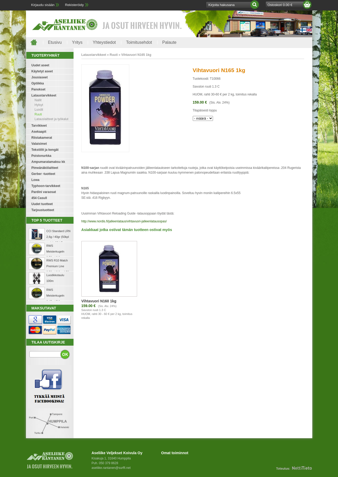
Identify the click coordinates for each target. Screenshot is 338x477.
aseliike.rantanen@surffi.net (111, 468)
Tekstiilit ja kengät (45, 150)
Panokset (38, 89)
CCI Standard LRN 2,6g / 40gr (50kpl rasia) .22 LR (58, 236)
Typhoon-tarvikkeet (46, 186)
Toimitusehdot (139, 42)
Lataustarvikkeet (44, 95)
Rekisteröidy (74, 5)
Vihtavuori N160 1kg (99, 301)
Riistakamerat (42, 138)
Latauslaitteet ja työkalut (52, 119)
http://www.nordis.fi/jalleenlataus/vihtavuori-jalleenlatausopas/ (124, 221)
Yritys (77, 42)
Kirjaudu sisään (43, 5)
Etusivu (55, 42)
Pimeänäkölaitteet (45, 168)
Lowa (36, 180)
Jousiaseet (40, 77)
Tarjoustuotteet (43, 210)
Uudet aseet (40, 65)
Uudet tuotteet (42, 204)
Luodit (39, 109)
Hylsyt (39, 105)
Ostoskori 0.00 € (280, 5)
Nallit (38, 100)
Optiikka (38, 83)
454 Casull (39, 198)
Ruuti (38, 114)
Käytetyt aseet (42, 71)
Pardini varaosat (44, 192)
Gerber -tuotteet (43, 174)
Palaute (169, 42)
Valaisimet (39, 144)
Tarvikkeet (39, 125)
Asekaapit (39, 131)
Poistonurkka (41, 156)
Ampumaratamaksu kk (48, 162)
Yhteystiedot (104, 42)
